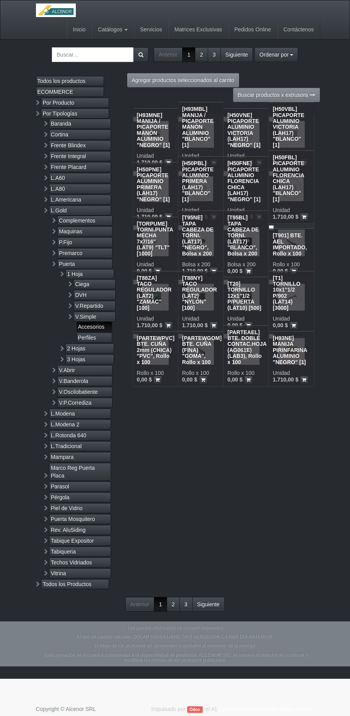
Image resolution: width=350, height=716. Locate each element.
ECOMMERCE (55, 92)
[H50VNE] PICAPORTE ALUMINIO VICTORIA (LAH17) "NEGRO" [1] (244, 130)
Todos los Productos (67, 584)
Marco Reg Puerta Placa (73, 472)
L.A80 (58, 189)
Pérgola (60, 497)
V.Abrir (67, 370)
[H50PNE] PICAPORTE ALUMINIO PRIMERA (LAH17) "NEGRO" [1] (153, 184)
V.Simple (85, 317)
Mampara (62, 457)
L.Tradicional (66, 446)
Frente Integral (68, 156)
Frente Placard (68, 167)
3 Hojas (76, 359)
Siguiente (236, 55)
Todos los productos (62, 81)
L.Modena (63, 414)
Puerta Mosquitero (73, 519)
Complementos (77, 220)
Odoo (195, 709)
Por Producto (58, 103)
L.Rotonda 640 (68, 435)
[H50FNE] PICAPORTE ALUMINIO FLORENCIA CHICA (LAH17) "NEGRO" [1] (244, 181)
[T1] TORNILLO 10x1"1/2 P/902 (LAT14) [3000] (286, 293)
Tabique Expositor (72, 541)
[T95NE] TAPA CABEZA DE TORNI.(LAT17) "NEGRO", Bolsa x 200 (197, 235)
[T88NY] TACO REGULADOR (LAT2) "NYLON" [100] (199, 293)
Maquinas (70, 231)
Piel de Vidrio (66, 508)
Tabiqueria (63, 552)
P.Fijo (65, 242)
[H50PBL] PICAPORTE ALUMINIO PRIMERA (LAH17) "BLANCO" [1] (198, 181)
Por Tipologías (60, 113)
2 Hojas (76, 348)
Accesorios (91, 327)
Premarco (70, 253)
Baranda (61, 124)
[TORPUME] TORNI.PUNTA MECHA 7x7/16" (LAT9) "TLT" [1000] (155, 239)
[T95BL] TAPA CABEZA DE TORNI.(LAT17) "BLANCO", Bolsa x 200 (243, 235)
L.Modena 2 (65, 424)
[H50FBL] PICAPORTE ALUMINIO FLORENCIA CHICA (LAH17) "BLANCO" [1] (288, 178)
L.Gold (59, 210)
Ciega (82, 284)
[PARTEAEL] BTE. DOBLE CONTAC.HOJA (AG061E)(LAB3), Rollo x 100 (246, 347)
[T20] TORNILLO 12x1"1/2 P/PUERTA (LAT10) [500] (244, 296)
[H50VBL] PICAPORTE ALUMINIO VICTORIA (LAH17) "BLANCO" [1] (288, 127)
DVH (81, 295)
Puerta (67, 264)
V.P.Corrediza (75, 403)
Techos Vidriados (71, 562)
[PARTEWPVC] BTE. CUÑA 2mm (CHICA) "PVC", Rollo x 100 (156, 350)
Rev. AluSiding (68, 530)
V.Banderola (73, 381)
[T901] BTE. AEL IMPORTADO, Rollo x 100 (290, 244)
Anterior (168, 55)
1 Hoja (74, 274)
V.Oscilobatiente (78, 392)
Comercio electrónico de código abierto (266, 709)
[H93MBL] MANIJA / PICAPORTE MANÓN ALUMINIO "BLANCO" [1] (198, 127)
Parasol (60, 486)
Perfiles (87, 338)
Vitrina (58, 573)
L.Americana (66, 200)
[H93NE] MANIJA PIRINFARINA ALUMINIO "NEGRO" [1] (290, 350)
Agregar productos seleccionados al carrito (183, 80)
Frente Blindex (68, 145)
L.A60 (58, 178)
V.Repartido (89, 306)
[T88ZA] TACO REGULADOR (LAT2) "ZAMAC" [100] (154, 293)
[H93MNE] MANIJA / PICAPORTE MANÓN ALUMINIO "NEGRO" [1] (153, 130)
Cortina (59, 134)
